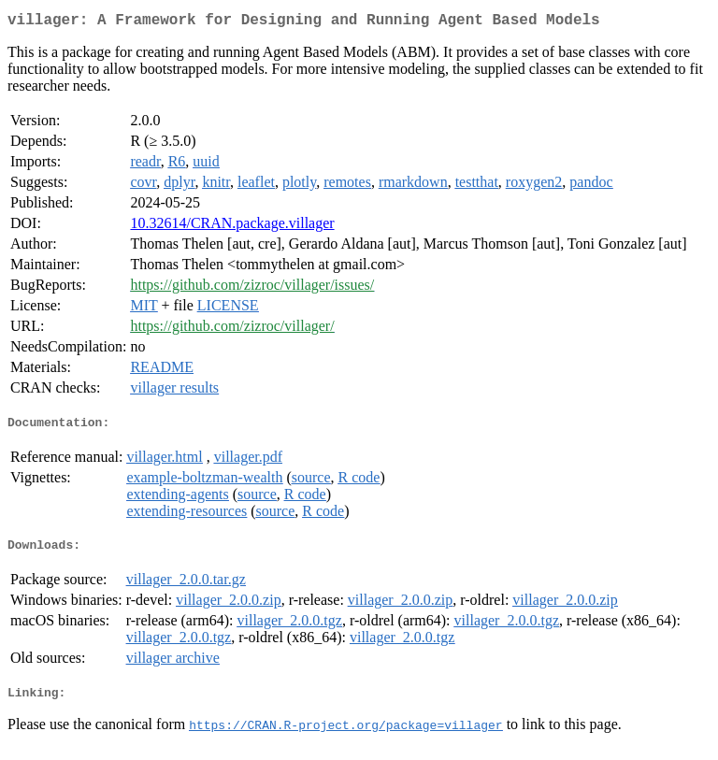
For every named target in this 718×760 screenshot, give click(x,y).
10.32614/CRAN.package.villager (232, 227)
